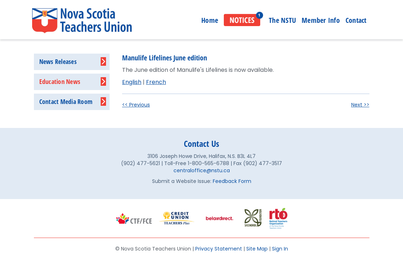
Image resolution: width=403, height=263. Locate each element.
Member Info (321, 20)
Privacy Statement (218, 248)
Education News (60, 81)
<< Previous (136, 104)
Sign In (280, 248)
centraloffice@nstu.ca (201, 170)
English (131, 82)
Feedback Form (232, 181)
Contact (356, 20)
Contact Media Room (66, 101)
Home (209, 20)
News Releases (58, 61)
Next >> (360, 104)
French (156, 82)
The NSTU (282, 20)
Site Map (257, 248)
